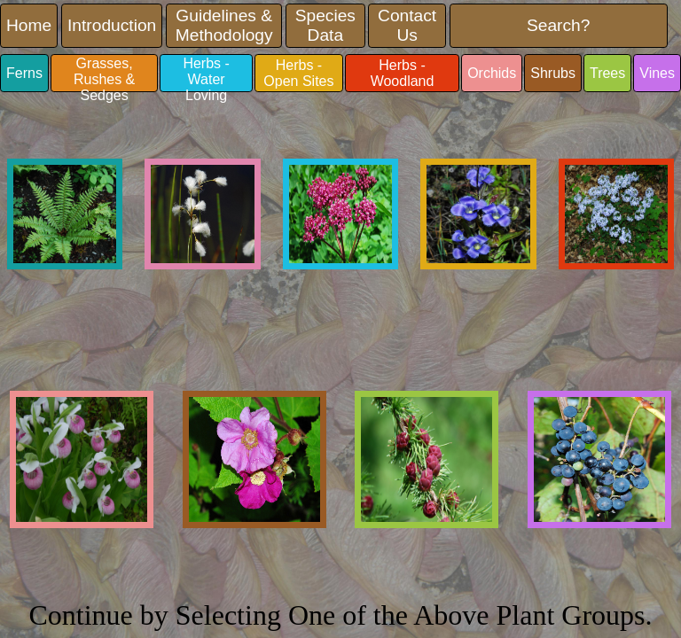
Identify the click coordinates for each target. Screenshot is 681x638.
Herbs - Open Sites (298, 73)
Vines (657, 73)
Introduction (111, 25)
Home (28, 25)
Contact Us (407, 25)
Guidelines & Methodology (224, 25)
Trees (607, 73)
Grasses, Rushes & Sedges (104, 74)
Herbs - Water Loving (206, 74)
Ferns (24, 73)
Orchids (491, 73)
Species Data (325, 25)
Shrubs (552, 73)
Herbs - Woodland (402, 73)
